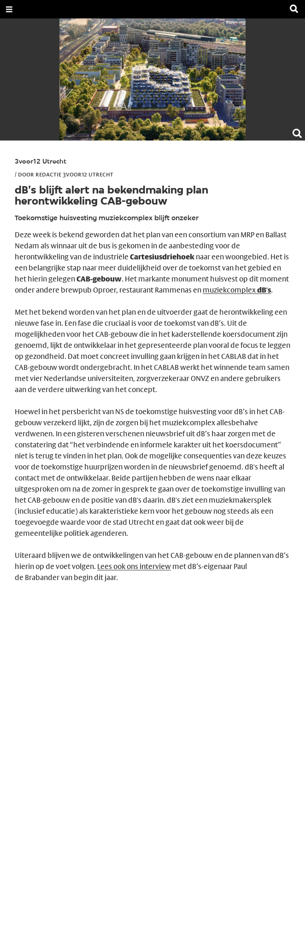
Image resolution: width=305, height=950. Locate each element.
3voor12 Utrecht (40, 161)
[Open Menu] (9, 9)
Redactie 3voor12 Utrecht (74, 174)
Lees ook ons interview (134, 566)
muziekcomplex (237, 290)
